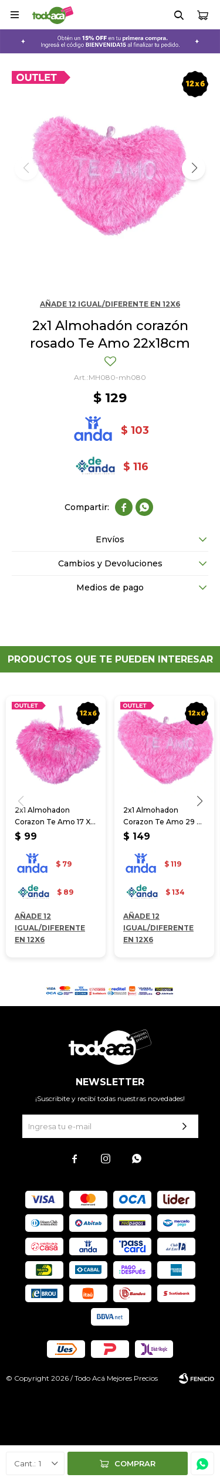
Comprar (134, 1463)
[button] (193, 168)
